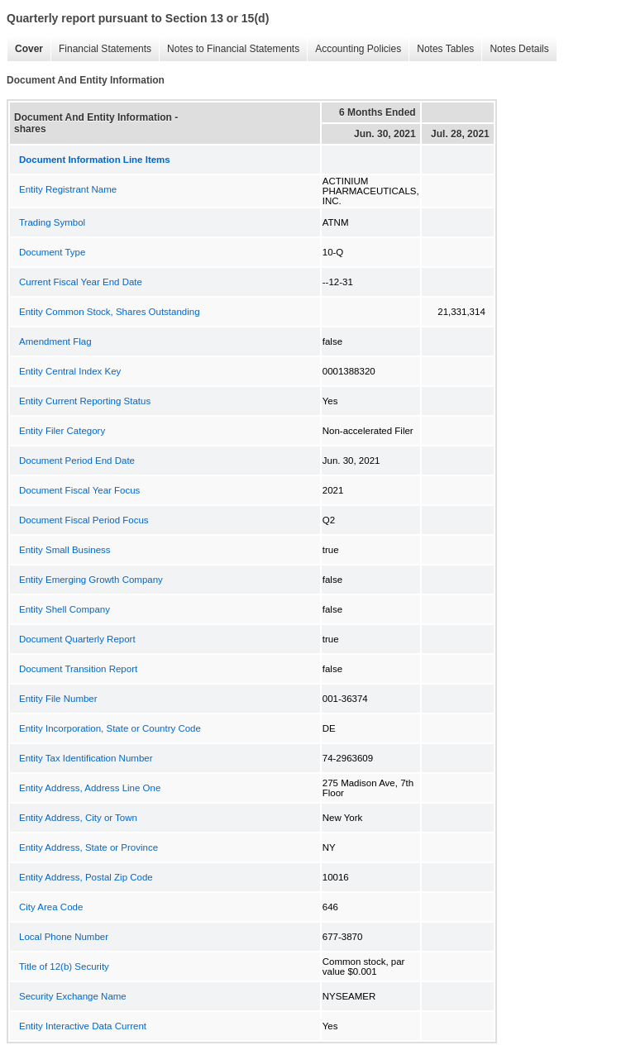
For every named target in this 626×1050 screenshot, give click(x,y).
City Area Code (51, 907)
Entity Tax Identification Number (86, 758)
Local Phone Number (63, 937)
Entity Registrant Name (68, 189)
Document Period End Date (77, 460)
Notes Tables (441, 49)
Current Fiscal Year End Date (80, 282)
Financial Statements (100, 49)
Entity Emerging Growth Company (91, 580)
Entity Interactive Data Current (82, 1026)
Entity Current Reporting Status (85, 401)
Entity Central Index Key (70, 371)
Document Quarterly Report (77, 639)
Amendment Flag (55, 341)
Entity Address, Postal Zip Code (86, 877)
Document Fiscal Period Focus (84, 520)
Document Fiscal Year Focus (79, 490)
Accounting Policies (354, 49)
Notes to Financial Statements (229, 49)
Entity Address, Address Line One (89, 788)
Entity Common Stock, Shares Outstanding (109, 312)
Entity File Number (58, 699)
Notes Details (514, 49)
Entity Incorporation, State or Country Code (110, 728)
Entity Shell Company (64, 609)
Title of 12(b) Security (64, 966)
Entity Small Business (65, 550)
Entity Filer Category (62, 431)
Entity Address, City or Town (78, 818)
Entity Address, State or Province (88, 847)
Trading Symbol (52, 222)
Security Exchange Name (73, 996)
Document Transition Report (78, 669)
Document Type (52, 252)
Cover (25, 49)
